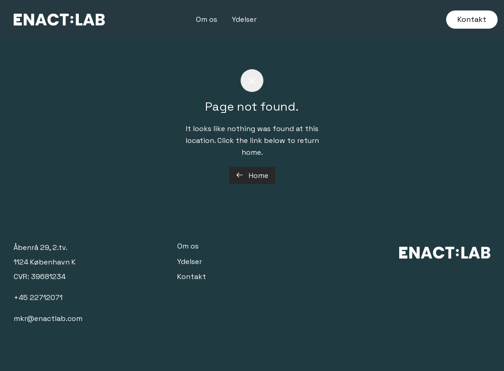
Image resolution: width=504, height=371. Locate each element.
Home (252, 175)
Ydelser (244, 19)
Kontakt (472, 19)
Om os (206, 19)
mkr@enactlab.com (48, 318)
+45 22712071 (38, 297)
